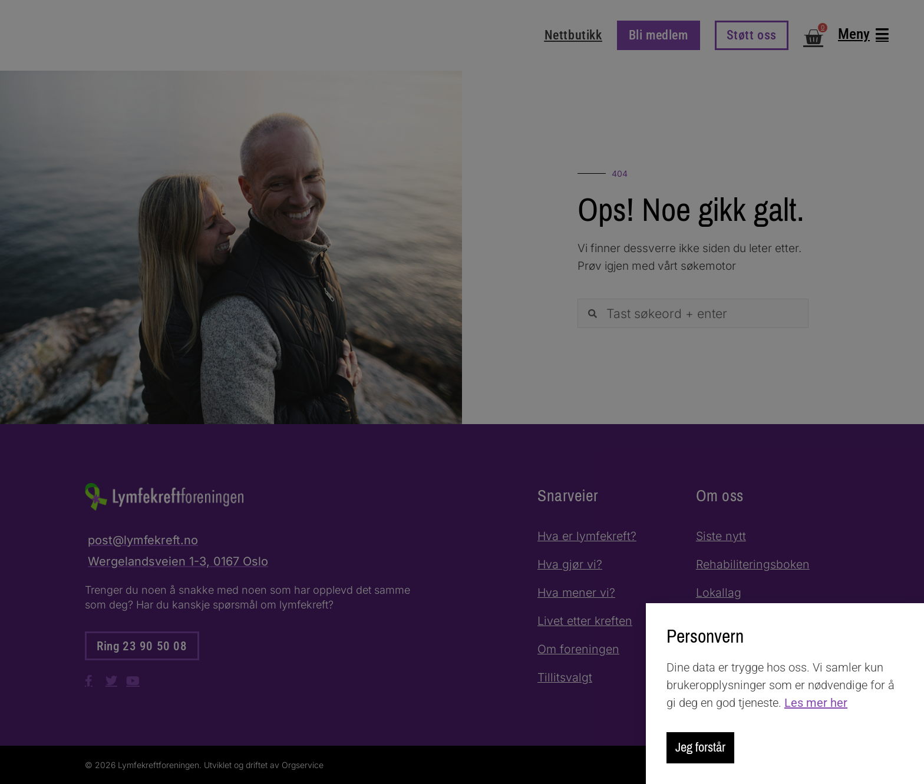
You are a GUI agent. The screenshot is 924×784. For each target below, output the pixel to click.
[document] (462, 392)
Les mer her (815, 702)
